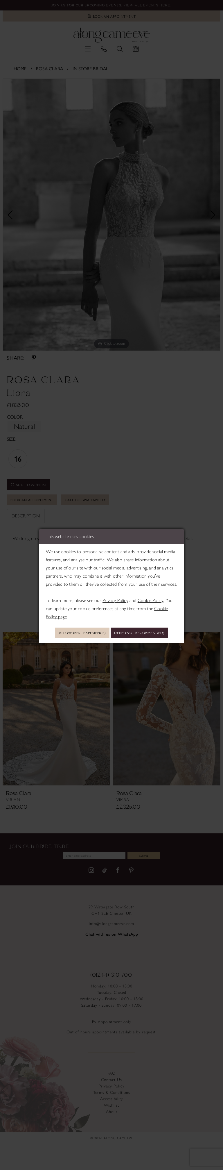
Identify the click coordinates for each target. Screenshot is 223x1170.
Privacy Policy (115, 590)
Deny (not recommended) (111, 641)
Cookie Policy (150, 590)
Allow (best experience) (112, 624)
